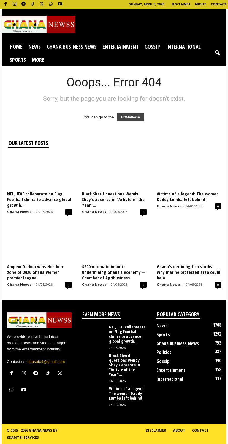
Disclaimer (181, 4)
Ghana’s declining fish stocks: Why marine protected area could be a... (188, 272)
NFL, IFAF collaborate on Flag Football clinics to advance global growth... (39, 199)
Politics (163, 352)
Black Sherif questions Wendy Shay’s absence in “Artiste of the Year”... (113, 199)
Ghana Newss (19, 211)
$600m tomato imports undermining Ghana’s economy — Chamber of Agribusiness (114, 272)
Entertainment (120, 46)
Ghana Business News (71, 46)
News (34, 46)
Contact (218, 4)
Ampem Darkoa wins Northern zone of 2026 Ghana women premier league (35, 272)
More (38, 59)
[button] (217, 53)
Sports (18, 59)
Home (16, 46)
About (200, 4)
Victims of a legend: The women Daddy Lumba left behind (188, 196)
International (183, 46)
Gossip (152, 46)
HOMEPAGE (130, 117)
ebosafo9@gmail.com (46, 361)
